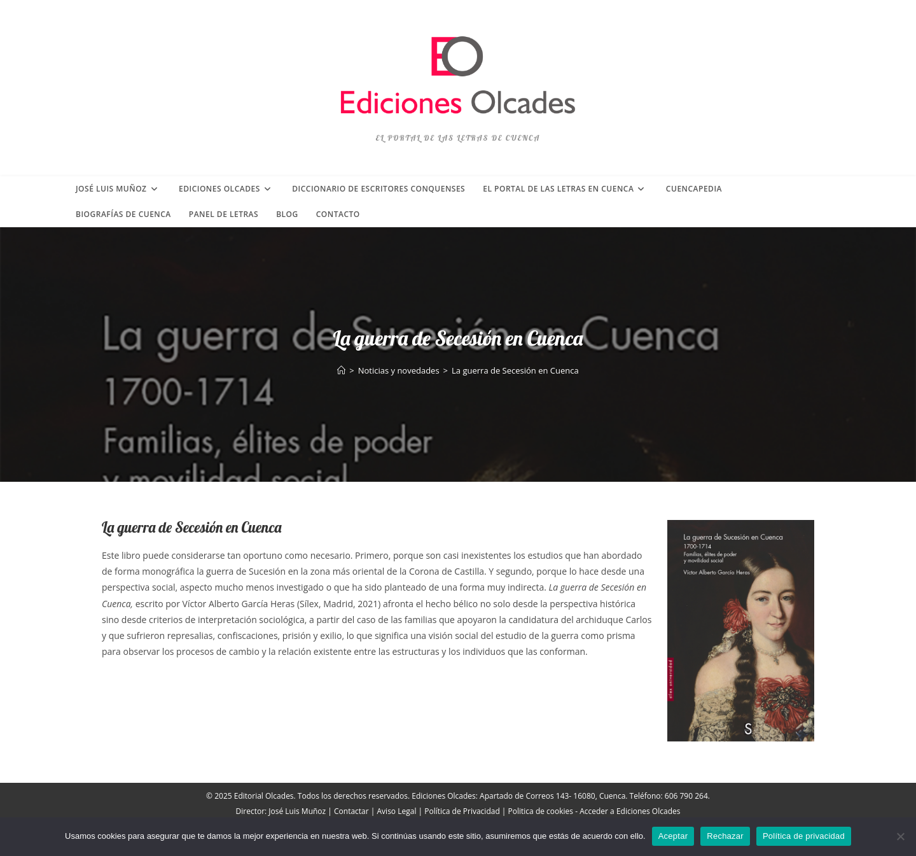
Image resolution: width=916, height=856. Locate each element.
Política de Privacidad (461, 811)
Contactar (351, 811)
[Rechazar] (900, 836)
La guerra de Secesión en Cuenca (515, 370)
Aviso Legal (397, 811)
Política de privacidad (804, 836)
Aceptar (673, 836)
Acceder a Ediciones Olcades (629, 811)
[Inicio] (341, 370)
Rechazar (725, 836)
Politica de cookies (541, 811)
